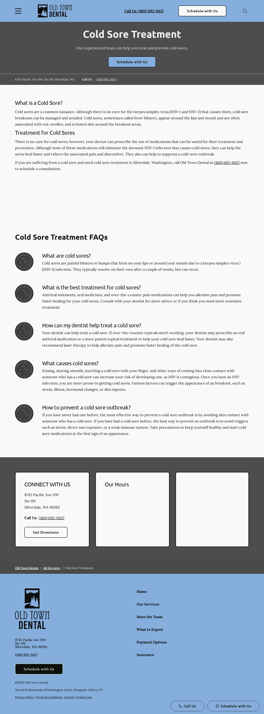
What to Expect (150, 629)
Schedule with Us (202, 10)
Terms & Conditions (49, 697)
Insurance (145, 654)
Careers (69, 697)
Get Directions (46, 532)
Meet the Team (149, 616)
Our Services (148, 604)
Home (142, 591)
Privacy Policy (24, 697)
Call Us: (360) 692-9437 (144, 11)
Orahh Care (84, 697)
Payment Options (152, 642)
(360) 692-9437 (106, 79)
